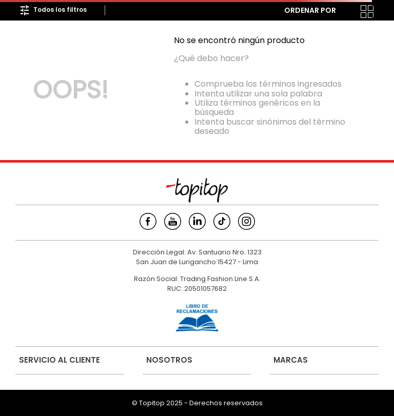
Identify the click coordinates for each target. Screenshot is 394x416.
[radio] (346, 11)
